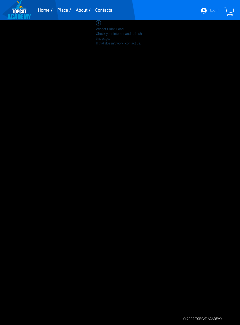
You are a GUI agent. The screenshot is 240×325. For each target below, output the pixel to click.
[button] (230, 11)
